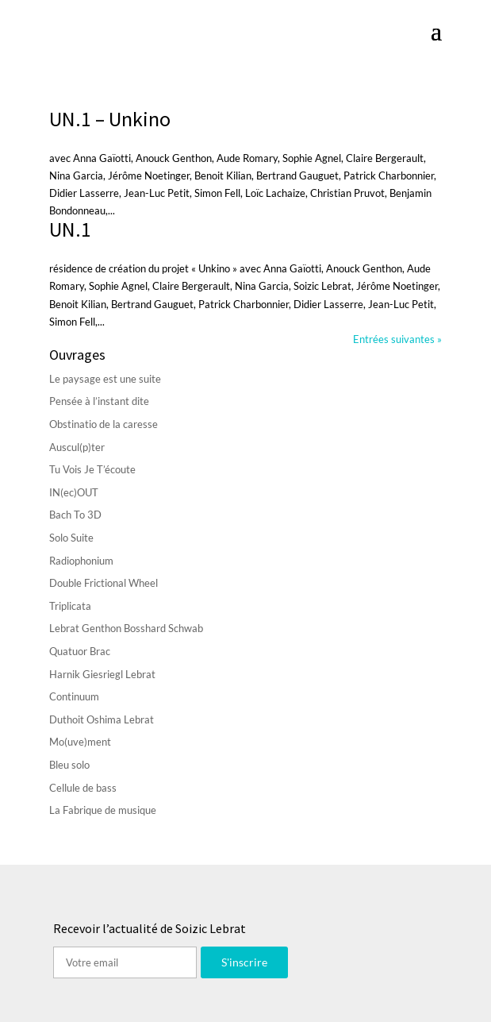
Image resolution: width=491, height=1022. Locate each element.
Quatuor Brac (79, 651)
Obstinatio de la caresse (103, 424)
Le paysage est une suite (105, 378)
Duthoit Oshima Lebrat (101, 719)
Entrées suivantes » (397, 339)
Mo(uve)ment (80, 741)
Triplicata (70, 606)
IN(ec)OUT (73, 492)
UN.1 (70, 229)
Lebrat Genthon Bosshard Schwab (126, 628)
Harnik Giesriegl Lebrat (102, 674)
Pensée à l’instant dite (99, 401)
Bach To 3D (75, 514)
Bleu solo (69, 764)
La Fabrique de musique (102, 810)
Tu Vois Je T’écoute (92, 469)
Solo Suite (71, 537)
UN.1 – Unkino (110, 119)
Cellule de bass (83, 787)
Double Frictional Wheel (103, 583)
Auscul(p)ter (77, 447)
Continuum (74, 696)
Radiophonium (81, 560)
